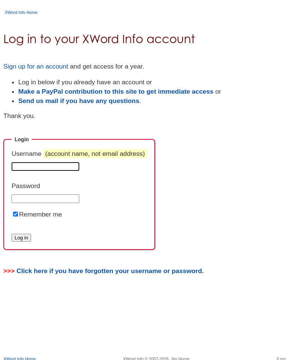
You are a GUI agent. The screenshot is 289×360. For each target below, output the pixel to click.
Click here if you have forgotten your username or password (109, 271)
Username (79, 153)
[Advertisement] (145, 332)
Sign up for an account (35, 66)
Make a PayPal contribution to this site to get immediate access (115, 91)
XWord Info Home (21, 12)
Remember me (40, 214)
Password (26, 186)
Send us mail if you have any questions (78, 101)
